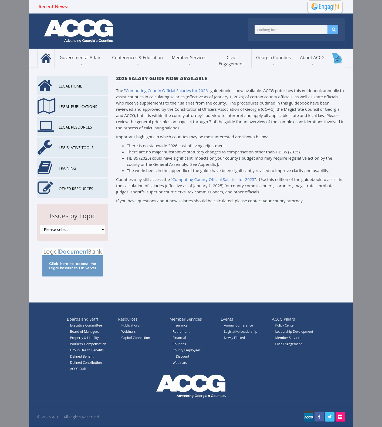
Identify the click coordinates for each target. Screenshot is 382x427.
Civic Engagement (231, 61)
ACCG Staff (78, 369)
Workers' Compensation (88, 344)
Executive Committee (86, 325)
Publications (130, 325)
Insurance (180, 325)
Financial (179, 337)
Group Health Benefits (87, 350)
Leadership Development (294, 331)
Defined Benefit (82, 356)
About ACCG (312, 57)
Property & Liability (84, 337)
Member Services (189, 57)
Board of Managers (84, 331)
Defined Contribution (86, 362)
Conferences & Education (137, 57)
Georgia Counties (273, 57)
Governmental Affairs (81, 57)
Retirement (181, 331)
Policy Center (285, 325)
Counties (179, 344)
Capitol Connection (135, 337)
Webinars (180, 362)
